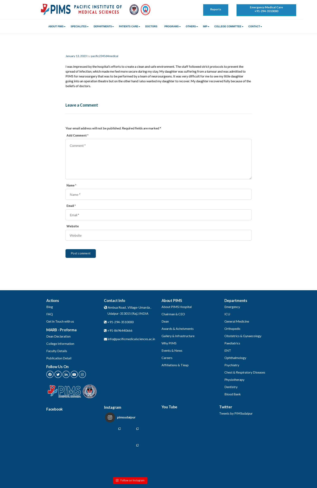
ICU (227, 314)
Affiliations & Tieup (175, 365)
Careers (167, 358)
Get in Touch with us (60, 321)
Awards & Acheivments (178, 328)
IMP (205, 26)
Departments (103, 26)
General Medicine (236, 321)
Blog (49, 307)
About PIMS (55, 26)
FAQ (49, 314)
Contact (254, 26)
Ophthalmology (235, 358)
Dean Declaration (58, 336)
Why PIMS (169, 343)
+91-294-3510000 (266, 11)
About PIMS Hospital (177, 307)
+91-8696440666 (119, 330)
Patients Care (128, 26)
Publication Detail (58, 358)
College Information (60, 343)
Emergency (232, 307)
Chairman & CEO (173, 314)
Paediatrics (232, 343)
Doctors (151, 26)
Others (191, 26)
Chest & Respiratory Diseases (244, 372)
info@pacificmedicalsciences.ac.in (131, 339)
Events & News (172, 350)
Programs (171, 26)
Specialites (79, 26)
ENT (227, 350)
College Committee (227, 26)
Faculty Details (56, 351)
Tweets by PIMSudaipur (236, 413)
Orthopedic (232, 328)
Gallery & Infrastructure (178, 336)
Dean (165, 321)
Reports (215, 9)
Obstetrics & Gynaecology (242, 336)
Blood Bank (232, 394)
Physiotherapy (234, 379)
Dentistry (231, 387)
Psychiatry (231, 365)
